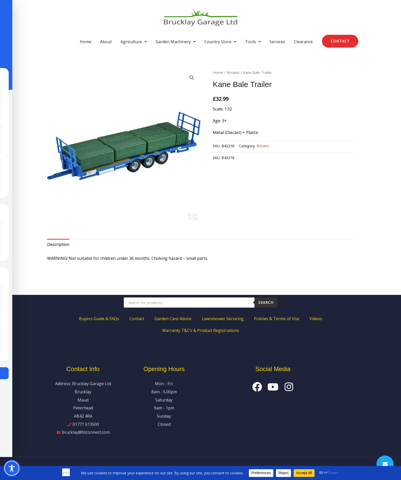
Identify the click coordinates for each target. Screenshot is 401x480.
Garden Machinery (175, 41)
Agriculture (133, 41)
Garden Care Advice (173, 318)
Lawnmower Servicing (223, 318)
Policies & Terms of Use (276, 318)
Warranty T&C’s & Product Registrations (200, 330)
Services (277, 41)
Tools (253, 41)
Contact (136, 318)
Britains (233, 72)
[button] (133, 42)
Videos (315, 318)
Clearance (303, 41)
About (106, 41)
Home (85, 41)
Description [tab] (58, 244)
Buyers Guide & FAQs (99, 318)
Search (265, 302)
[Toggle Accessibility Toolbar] (12, 468)
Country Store (220, 41)
